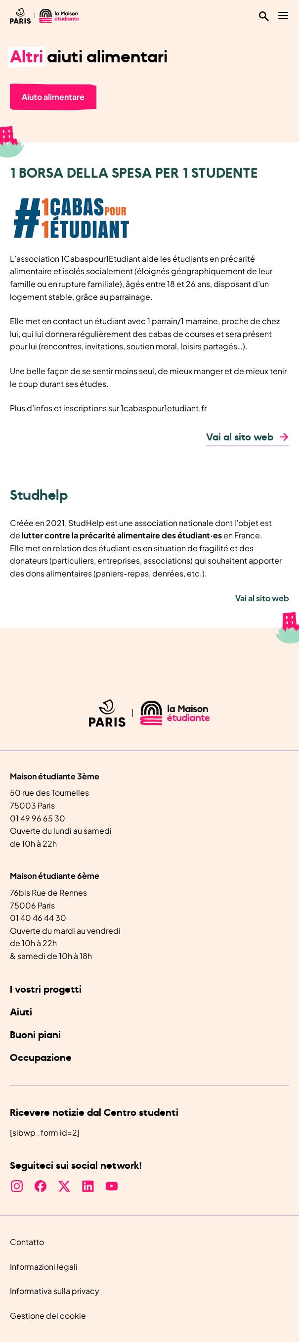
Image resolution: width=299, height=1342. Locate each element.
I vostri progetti (46, 990)
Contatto (27, 1242)
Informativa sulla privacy (54, 1291)
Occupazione (41, 1058)
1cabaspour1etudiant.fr (164, 408)
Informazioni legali (44, 1266)
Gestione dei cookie (48, 1315)
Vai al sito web (239, 437)
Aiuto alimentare (53, 97)
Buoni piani (35, 1035)
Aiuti (21, 1012)
